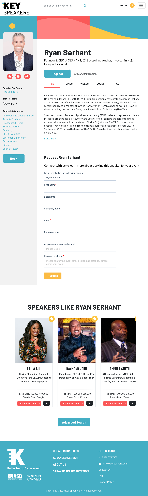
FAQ (101, 475)
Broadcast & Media (13, 122)
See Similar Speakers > (86, 73)
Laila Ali (33, 368)
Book (13, 158)
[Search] (62, 5)
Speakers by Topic (66, 451)
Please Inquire (10, 91)
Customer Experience (14, 137)
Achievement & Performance (18, 115)
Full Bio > (50, 138)
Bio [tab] (52, 83)
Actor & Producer (12, 119)
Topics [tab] (68, 83)
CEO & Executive (11, 133)
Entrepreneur (10, 141)
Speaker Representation (71, 471)
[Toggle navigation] (141, 5)
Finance (7, 144)
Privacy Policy (106, 481)
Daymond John (76, 368)
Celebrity (8, 130)
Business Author (11, 126)
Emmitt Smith (120, 368)
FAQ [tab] (117, 83)
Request (57, 74)
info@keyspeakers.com (115, 463)
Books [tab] (101, 83)
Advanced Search (74, 422)
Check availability (29, 403)
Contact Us (104, 469)
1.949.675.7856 (109, 457)
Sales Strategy (10, 148)
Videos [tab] (84, 83)
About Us (59, 464)
